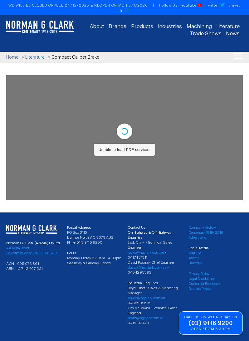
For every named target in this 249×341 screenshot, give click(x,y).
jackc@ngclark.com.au (146, 252)
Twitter (215, 5)
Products (142, 26)
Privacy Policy (198, 273)
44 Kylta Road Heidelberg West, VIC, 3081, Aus (32, 250)
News (233, 33)
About (97, 26)
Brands (117, 26)
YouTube (194, 253)
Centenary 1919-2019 (205, 232)
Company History (202, 227)
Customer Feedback (204, 283)
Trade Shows (206, 33)
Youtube (191, 5)
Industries (170, 26)
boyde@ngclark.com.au (146, 297)
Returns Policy (199, 288)
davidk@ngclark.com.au (147, 267)
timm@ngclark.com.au (146, 317)
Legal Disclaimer (201, 278)
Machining (199, 26)
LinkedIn (195, 263)
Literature (228, 26)
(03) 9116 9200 (210, 323)
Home (12, 57)
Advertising (197, 237)
